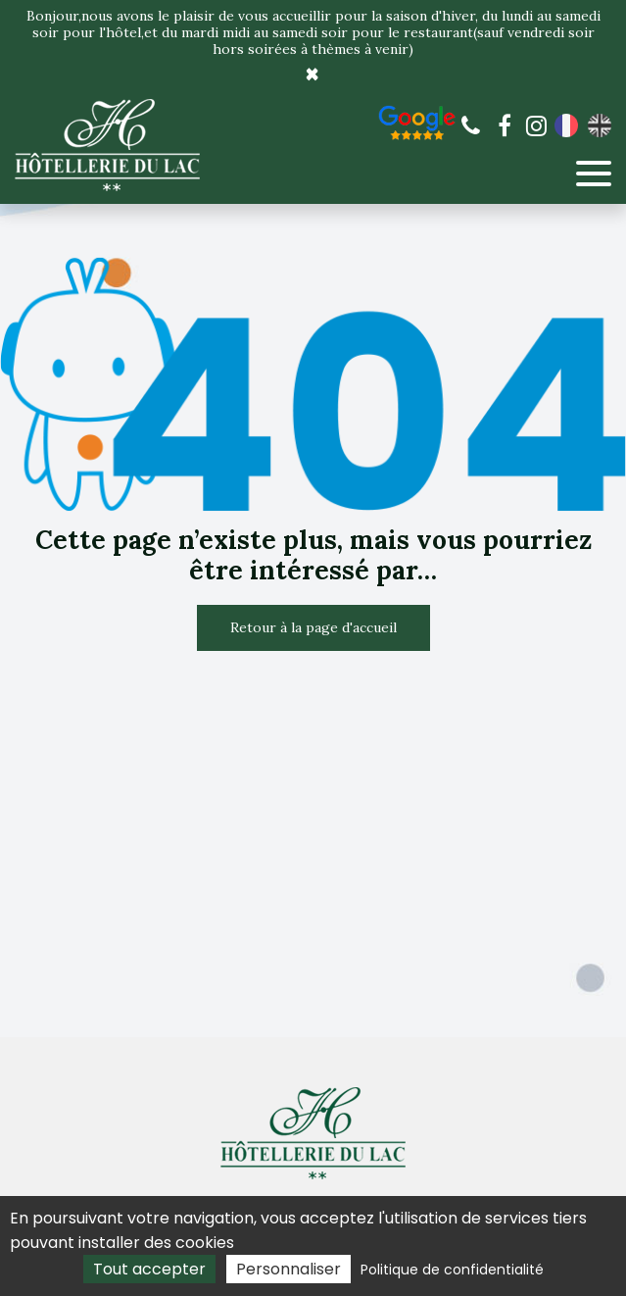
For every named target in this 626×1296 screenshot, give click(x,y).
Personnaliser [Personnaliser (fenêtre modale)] (288, 1269)
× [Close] (312, 74)
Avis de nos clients (417, 122)
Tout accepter (149, 1269)
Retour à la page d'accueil (313, 627)
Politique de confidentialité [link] (452, 1269)
